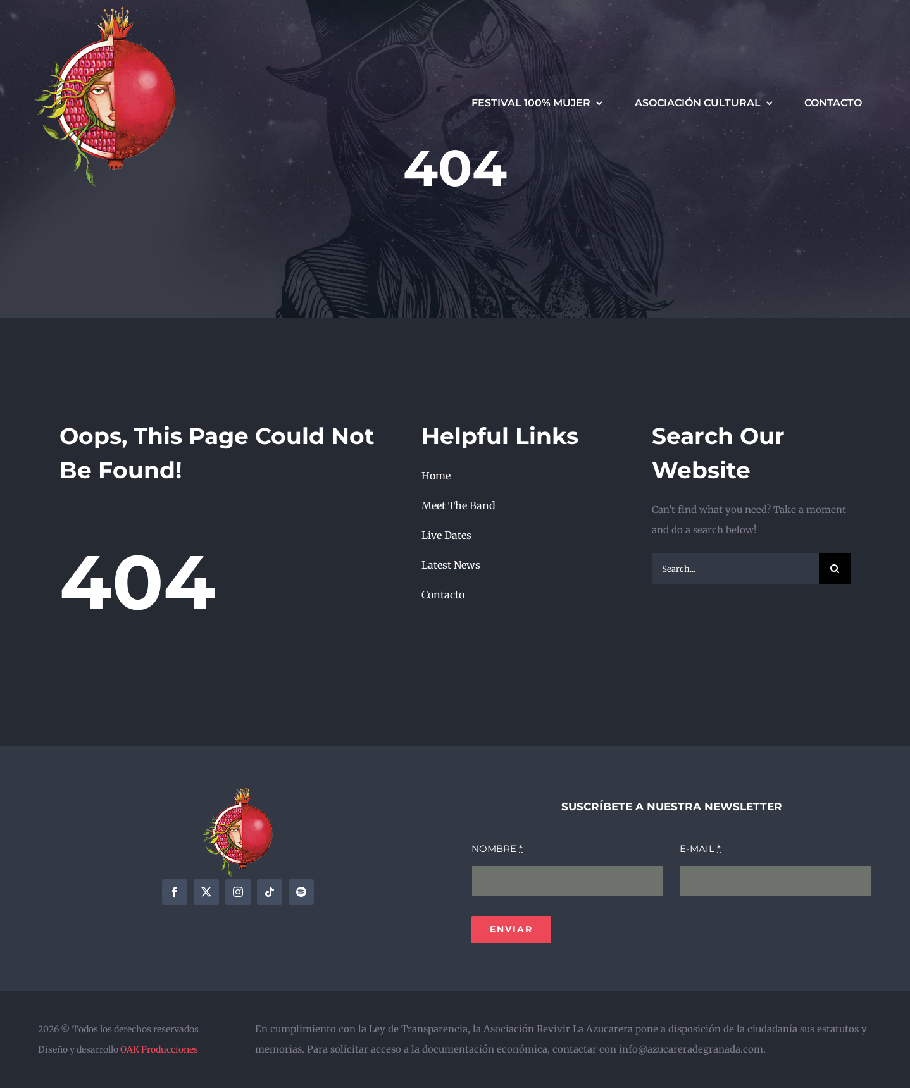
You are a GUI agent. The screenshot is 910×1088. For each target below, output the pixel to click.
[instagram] (238, 892)
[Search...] (735, 568)
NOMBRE (497, 849)
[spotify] (301, 892)
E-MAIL (700, 849)
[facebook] (174, 892)
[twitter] (206, 892)
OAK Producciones (159, 1049)
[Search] (835, 568)
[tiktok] (269, 892)
